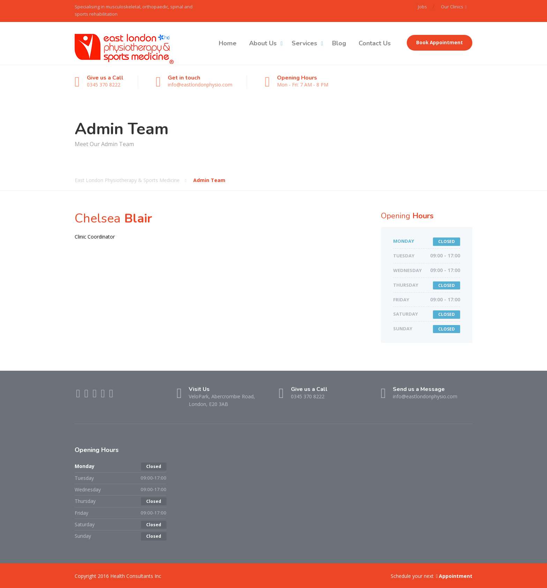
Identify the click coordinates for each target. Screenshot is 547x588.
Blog (339, 43)
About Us (263, 43)
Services (304, 43)
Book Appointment (439, 42)
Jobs (422, 6)
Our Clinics (452, 6)
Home (228, 43)
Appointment (453, 576)
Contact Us (375, 43)
